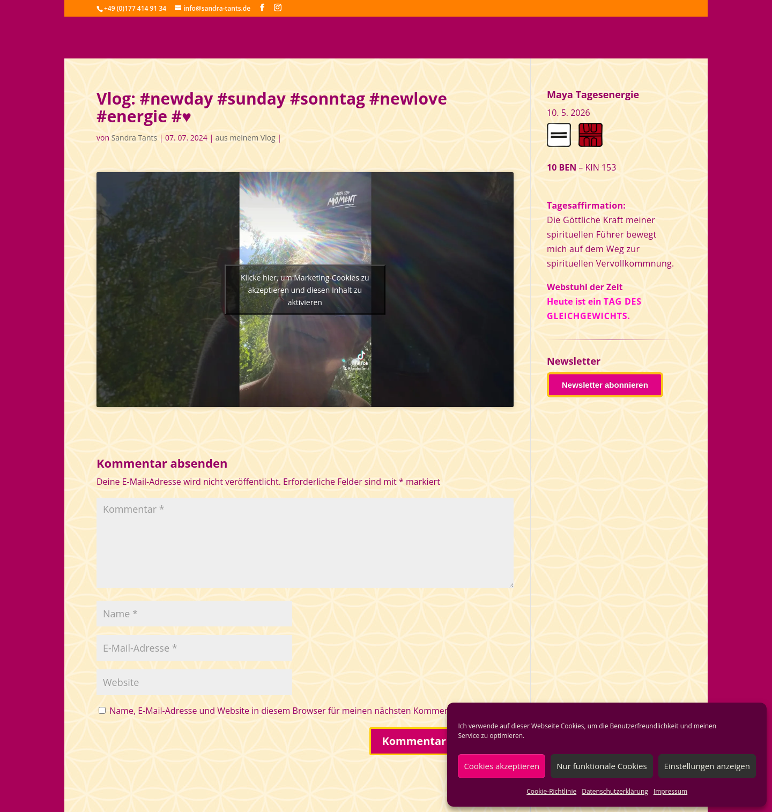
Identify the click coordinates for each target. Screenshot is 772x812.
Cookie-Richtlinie (551, 791)
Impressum (670, 791)
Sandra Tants (134, 137)
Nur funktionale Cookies (601, 766)
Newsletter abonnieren (605, 384)
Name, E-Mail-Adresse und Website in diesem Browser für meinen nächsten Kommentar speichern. (306, 711)
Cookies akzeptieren (501, 766)
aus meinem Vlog (246, 137)
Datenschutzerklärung (615, 791)
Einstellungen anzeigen (707, 766)
